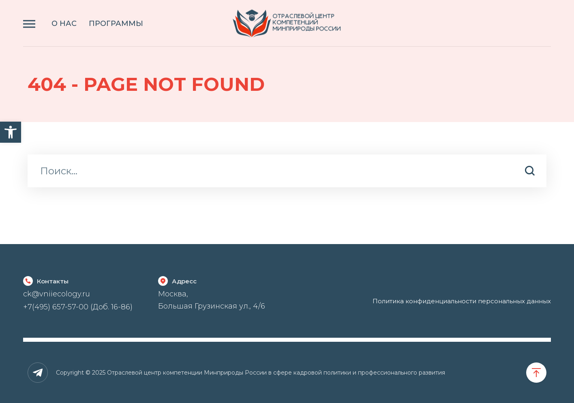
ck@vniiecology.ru (56, 293)
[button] (10, 132)
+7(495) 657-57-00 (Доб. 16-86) (78, 306)
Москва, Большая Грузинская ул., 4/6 (211, 299)
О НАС (64, 23)
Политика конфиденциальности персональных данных (462, 301)
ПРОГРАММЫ (116, 23)
